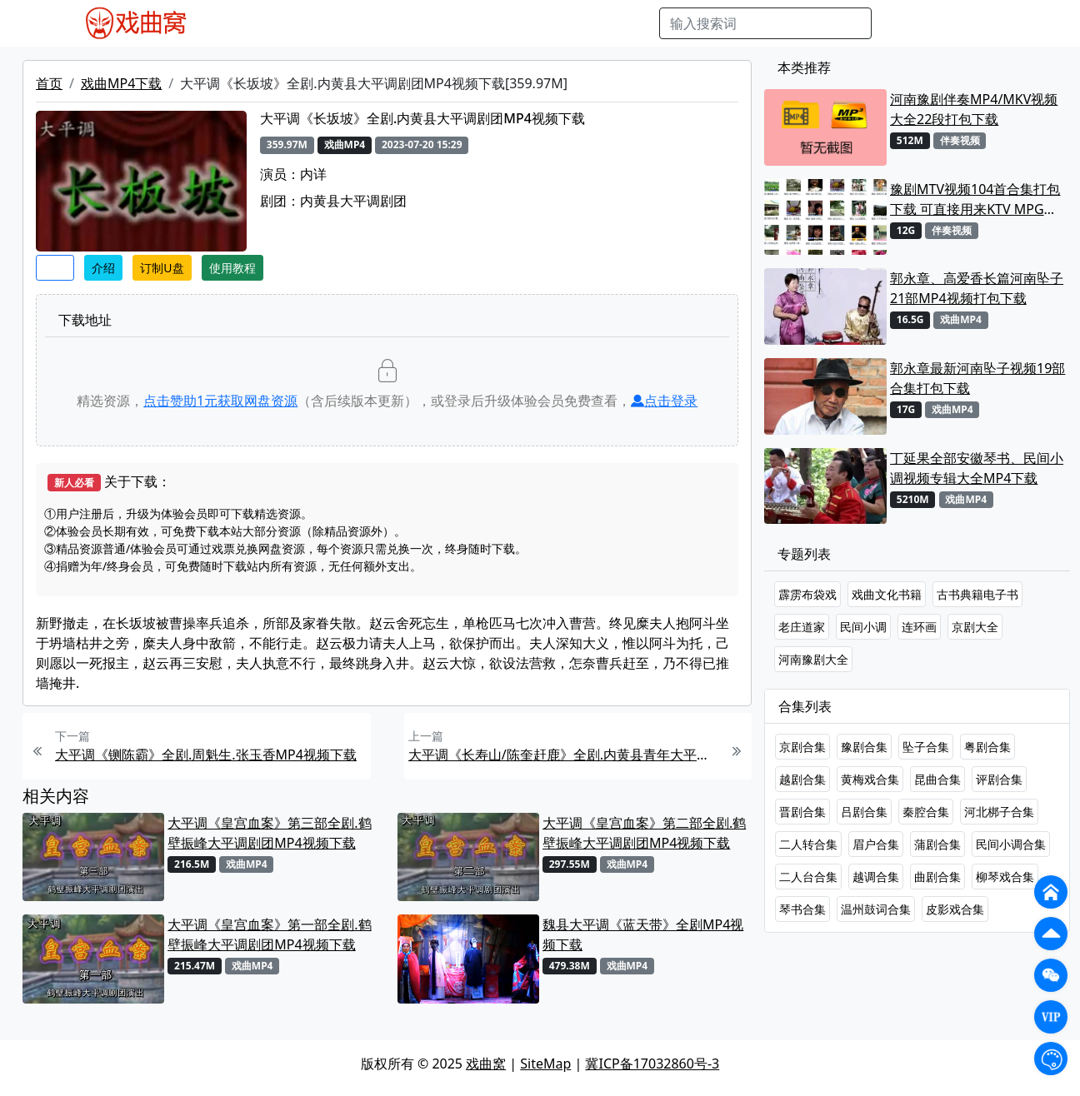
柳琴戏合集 (1005, 876)
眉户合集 (875, 844)
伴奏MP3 (485, 23)
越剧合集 (802, 779)
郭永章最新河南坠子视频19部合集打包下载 (977, 378)
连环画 (919, 627)
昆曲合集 (937, 779)
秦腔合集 (925, 812)
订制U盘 (161, 268)
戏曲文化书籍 (887, 594)
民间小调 (863, 627)
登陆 (995, 23)
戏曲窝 (486, 1063)
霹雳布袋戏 (807, 594)
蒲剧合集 (937, 844)
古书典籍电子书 (977, 594)
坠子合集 (925, 747)
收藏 (55, 268)
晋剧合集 (802, 812)
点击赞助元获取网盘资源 (220, 400)
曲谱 (637, 23)
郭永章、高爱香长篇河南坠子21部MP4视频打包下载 (976, 288)
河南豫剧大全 (813, 659)
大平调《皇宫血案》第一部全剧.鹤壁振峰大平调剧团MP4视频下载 (269, 934)
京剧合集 (802, 747)
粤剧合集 (987, 747)
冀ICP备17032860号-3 (652, 1063)
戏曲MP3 (305, 23)
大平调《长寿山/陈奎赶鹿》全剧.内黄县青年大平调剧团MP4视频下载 (564, 754)
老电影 (363, 23)
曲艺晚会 (420, 23)
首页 (49, 83)
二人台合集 (808, 876)
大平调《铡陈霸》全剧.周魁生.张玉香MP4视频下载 (206, 754)
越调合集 (875, 876)
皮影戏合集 (955, 909)
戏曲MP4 (239, 23)
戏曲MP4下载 (121, 83)
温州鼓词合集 (876, 909)
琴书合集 (802, 909)
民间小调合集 (1011, 844)
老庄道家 (801, 627)
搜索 (898, 23)
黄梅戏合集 (870, 779)
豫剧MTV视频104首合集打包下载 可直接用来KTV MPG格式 (975, 199)
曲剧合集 (937, 876)
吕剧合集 (864, 812)
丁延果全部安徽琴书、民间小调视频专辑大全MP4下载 (976, 468)
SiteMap (545, 1063)
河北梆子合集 (999, 812)
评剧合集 (999, 779)
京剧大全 (975, 627)
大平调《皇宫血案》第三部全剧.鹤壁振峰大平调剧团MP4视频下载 (269, 833)
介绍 (103, 268)
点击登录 (664, 400)
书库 (600, 23)
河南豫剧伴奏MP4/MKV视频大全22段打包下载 (974, 109)
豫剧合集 (864, 747)
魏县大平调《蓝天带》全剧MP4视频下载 (642, 934)
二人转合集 (808, 844)
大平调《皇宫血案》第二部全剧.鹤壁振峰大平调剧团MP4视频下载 (644, 833)
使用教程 (232, 268)
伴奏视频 (549, 23)
